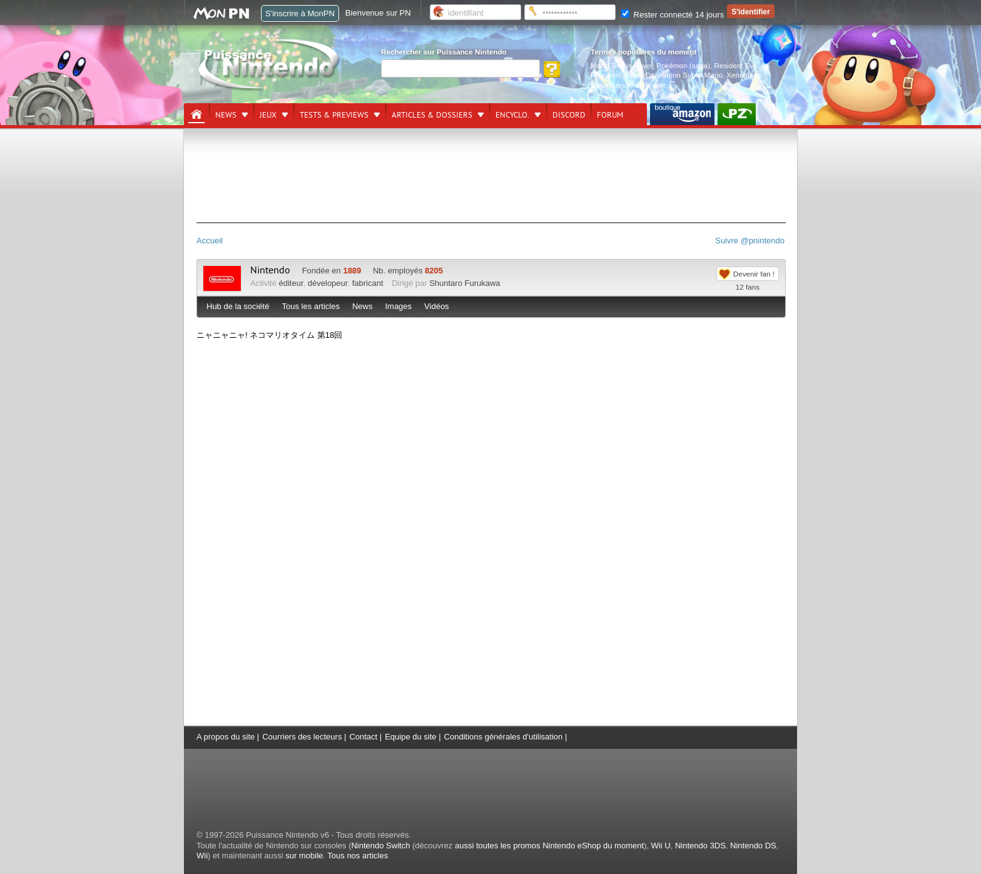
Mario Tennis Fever (622, 65)
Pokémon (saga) (683, 65)
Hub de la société (237, 306)
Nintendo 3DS (700, 845)
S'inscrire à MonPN (300, 13)
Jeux (268, 115)
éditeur (291, 283)
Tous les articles (310, 306)
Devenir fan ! (754, 274)
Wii (202, 855)
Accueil (209, 240)
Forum (610, 115)
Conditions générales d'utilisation (503, 736)
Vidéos (436, 306)
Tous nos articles (357, 855)
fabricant (368, 283)
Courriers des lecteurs (302, 736)
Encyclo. (512, 115)
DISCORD (569, 115)
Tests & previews (334, 115)
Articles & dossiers (432, 115)
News (225, 115)
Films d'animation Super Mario (673, 75)
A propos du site (225, 736)
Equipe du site (410, 736)
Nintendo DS (753, 845)
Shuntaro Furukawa (464, 283)
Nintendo (270, 270)
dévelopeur (328, 283)
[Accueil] (196, 114)
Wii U (661, 845)
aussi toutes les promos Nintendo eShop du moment (549, 845)
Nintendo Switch (380, 845)
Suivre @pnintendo (750, 240)
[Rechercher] (460, 68)
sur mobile (304, 855)
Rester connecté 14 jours (672, 14)
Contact (363, 736)
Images (398, 306)
